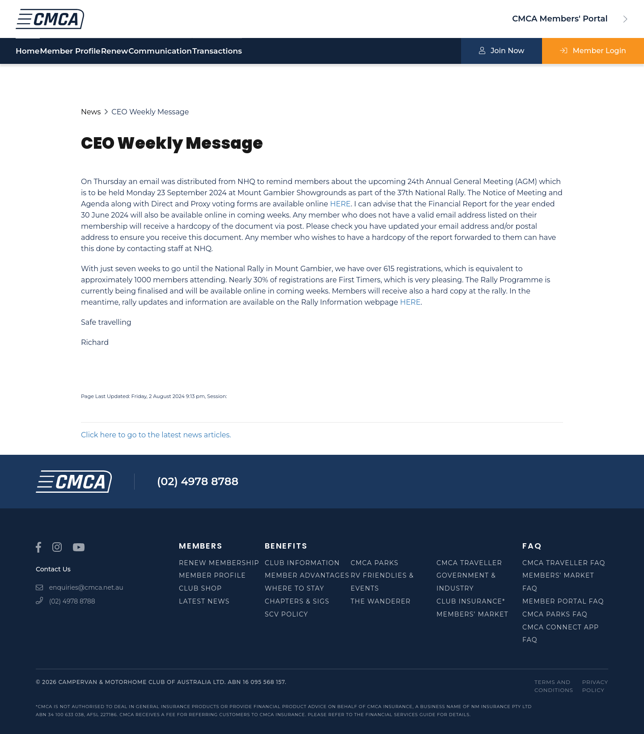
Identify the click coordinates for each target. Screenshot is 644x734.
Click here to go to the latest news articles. (156, 435)
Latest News (204, 601)
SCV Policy (286, 614)
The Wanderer (381, 601)
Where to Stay (294, 588)
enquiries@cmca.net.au (79, 587)
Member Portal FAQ (563, 601)
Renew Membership (219, 563)
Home (27, 51)
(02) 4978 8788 (197, 481)
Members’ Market (472, 614)
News (91, 112)
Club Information (302, 563)
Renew (158, 51)
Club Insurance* (470, 601)
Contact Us (53, 569)
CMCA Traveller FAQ (564, 563)
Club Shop (200, 588)
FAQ (532, 545)
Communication (226, 51)
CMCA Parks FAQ (555, 614)
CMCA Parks (374, 563)
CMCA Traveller (469, 563)
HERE (340, 204)
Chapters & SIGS (297, 601)
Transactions (305, 51)
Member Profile (92, 51)
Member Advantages (307, 575)
